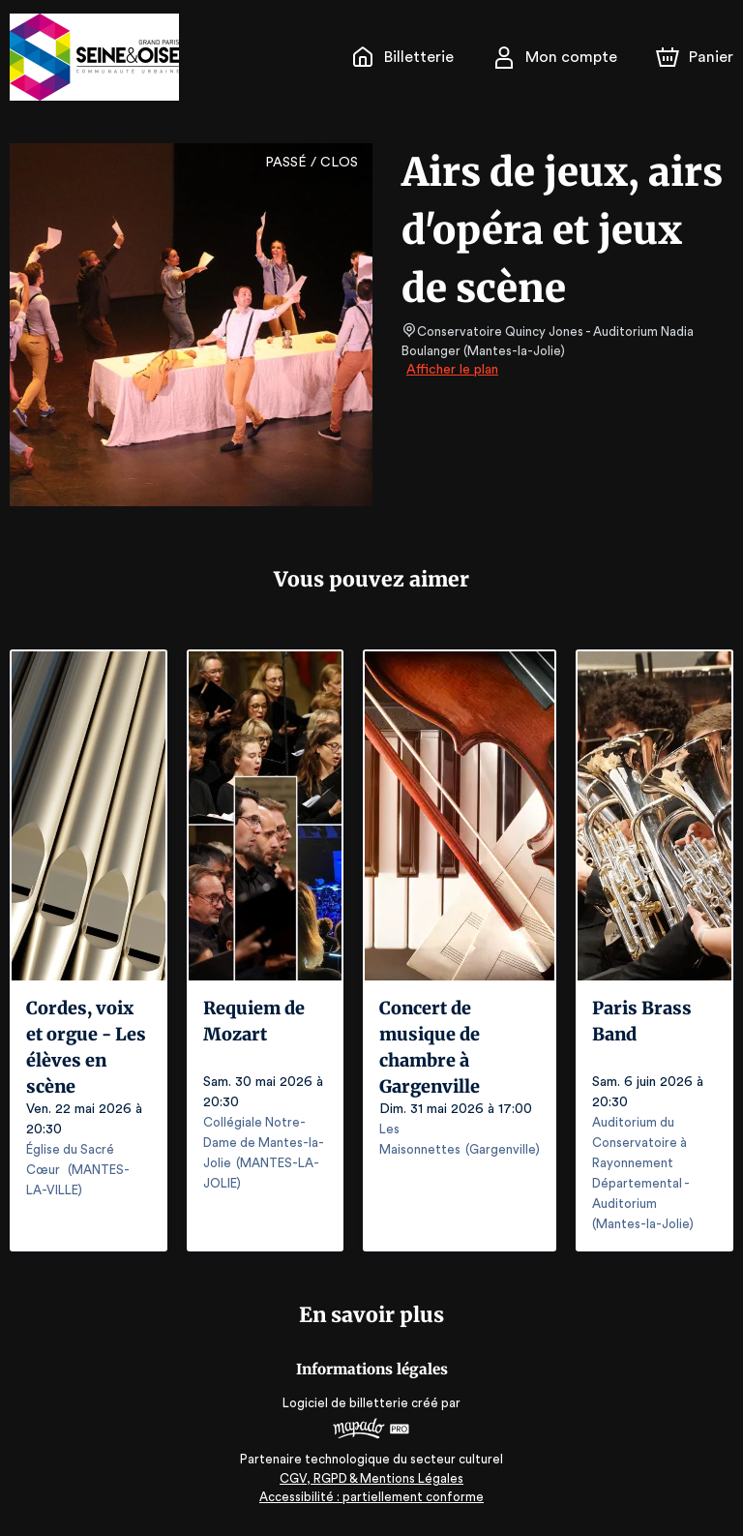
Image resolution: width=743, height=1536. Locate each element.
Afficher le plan (450, 369)
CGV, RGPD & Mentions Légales (371, 1478)
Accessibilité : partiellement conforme (372, 1497)
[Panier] (694, 57)
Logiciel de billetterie (346, 1403)
